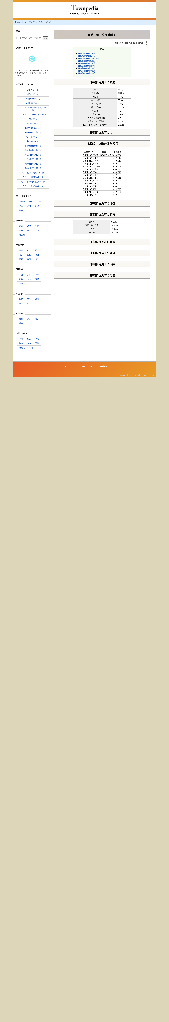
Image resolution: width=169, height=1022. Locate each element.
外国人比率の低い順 (33, 155)
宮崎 (37, 343)
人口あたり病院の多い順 (33, 177)
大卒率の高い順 (33, 123)
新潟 (21, 250)
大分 (29, 343)
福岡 (21, 339)
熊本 (21, 343)
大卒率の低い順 (33, 119)
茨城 (29, 226)
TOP (64, 1011)
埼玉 (29, 230)
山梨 (29, 255)
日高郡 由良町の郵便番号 (88, 58)
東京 (21, 226)
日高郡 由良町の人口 (86, 56)
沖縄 (31, 348)
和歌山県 (31, 22)
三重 (37, 275)
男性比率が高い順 (32, 99)
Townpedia (84, 7)
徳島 (21, 323)
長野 (37, 255)
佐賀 (29, 339)
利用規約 (103, 1011)
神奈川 (22, 235)
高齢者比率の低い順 (33, 164)
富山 (29, 250)
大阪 (29, 275)
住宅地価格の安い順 (33, 146)
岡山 (21, 303)
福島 (21, 210)
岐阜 (21, 259)
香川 (37, 319)
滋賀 (21, 279)
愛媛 (21, 319)
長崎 (37, 339)
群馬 (21, 230)
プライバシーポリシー (82, 1011)
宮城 (29, 206)
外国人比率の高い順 (33, 159)
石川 (37, 250)
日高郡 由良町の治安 (86, 73)
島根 (37, 299)
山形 (37, 206)
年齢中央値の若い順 (33, 128)
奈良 (37, 279)
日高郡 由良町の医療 (86, 71)
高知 (29, 319)
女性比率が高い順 (32, 103)
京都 (21, 275)
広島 (21, 299)
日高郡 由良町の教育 (86, 63)
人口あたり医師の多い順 (33, 186)
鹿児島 (22, 348)
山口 (29, 303)
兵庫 (29, 279)
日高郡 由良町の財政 (86, 66)
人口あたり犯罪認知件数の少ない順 (33, 109)
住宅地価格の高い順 (33, 150)
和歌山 (22, 284)
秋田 (21, 206)
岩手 (39, 202)
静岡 (29, 259)
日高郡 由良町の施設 (86, 68)
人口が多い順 (33, 90)
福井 (21, 255)
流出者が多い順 (33, 141)
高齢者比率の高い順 (33, 168)
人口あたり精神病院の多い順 (33, 182)
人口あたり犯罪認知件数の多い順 (33, 115)
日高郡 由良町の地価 (86, 61)
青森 (31, 202)
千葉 (37, 230)
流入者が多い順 (33, 137)
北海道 (22, 202)
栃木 (37, 226)
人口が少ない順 (33, 94)
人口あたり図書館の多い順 (33, 173)
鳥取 (29, 299)
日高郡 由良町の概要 (86, 54)
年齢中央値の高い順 (33, 132)
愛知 (37, 259)
